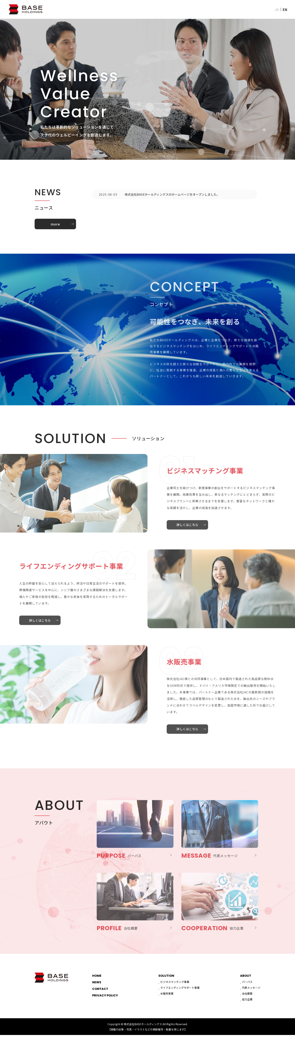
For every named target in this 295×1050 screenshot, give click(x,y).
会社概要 (247, 1004)
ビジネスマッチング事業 (174, 986)
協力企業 (247, 1012)
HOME (184, 9)
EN (285, 9)
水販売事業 (166, 1004)
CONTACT (260, 9)
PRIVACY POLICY (105, 1004)
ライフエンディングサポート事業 (180, 995)
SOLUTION (222, 9)
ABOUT (201, 9)
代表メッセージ (251, 995)
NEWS (241, 9)
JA (277, 9)
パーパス (247, 986)
